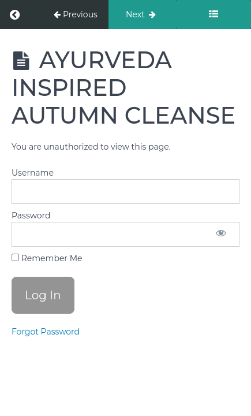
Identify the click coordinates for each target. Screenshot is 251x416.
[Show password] (221, 234)
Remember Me (47, 258)
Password (31, 215)
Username (33, 173)
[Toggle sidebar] (213, 14)
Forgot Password (46, 331)
